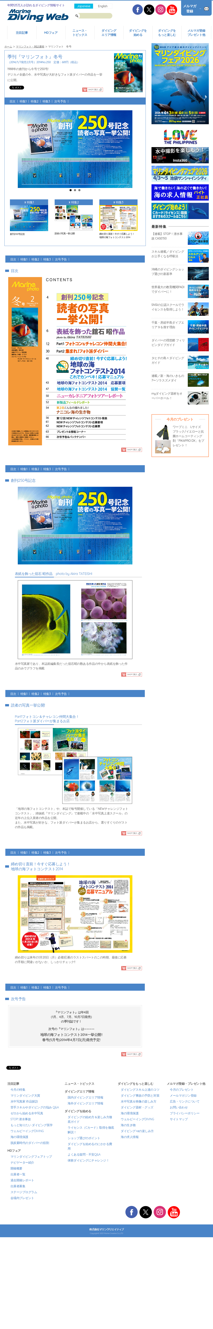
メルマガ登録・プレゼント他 (186, 1084)
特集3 (46, 101)
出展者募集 (18, 1186)
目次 (12, 101)
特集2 (34, 101)
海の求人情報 (129, 1137)
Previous (19, 146)
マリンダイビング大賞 (25, 1095)
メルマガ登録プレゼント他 (196, 33)
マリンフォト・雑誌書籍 (30, 46)
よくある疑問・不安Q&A (84, 1154)
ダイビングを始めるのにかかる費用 (90, 1146)
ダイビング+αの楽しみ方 (137, 1131)
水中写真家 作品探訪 (24, 1101)
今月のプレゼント (182, 1089)
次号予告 (60, 101)
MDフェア (51, 33)
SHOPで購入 (93, 89)
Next (131, 146)
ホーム (8, 46)
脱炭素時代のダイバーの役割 (30, 1143)
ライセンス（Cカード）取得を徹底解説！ (91, 1130)
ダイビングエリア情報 (108, 33)
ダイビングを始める (138, 33)
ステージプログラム (24, 1192)
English (102, 6)
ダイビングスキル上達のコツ (140, 1089)
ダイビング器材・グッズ (137, 1107)
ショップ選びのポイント (84, 1138)
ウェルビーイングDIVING (27, 1131)
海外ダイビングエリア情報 (85, 1103)
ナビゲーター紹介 (22, 1162)
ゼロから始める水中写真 (27, 1113)
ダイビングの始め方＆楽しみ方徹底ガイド (90, 1119)
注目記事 (22, 33)
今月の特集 (18, 1089)
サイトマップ (179, 1119)
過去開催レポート (22, 1180)
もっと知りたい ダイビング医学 (32, 1125)
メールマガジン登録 (183, 1095)
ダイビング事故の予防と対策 (140, 1095)
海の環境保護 (19, 1137)
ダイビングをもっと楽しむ (167, 33)
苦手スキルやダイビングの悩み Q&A (35, 1107)
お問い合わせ (179, 1107)
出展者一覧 (18, 1174)
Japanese (83, 6)
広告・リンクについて (184, 1101)
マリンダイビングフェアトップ (31, 1156)
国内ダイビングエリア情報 (85, 1097)
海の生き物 (128, 1125)
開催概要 (16, 1168)
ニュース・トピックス (79, 33)
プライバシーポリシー (184, 1113)
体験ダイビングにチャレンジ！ (88, 1160)
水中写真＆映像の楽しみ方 (138, 1101)
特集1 (23, 101)
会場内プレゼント (22, 1198)
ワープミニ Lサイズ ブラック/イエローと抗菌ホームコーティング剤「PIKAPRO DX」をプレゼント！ (188, 436)
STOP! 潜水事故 (21, 1119)
